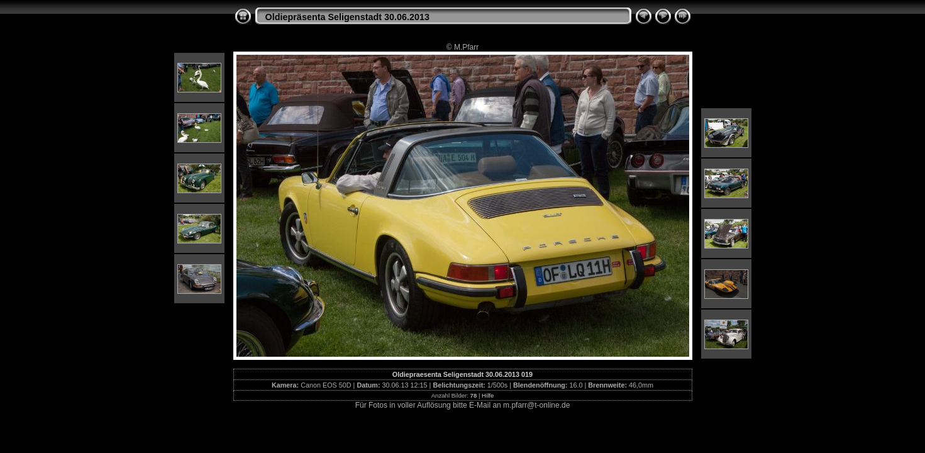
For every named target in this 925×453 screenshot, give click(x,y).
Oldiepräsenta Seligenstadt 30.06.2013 (347, 17)
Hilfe (488, 395)
